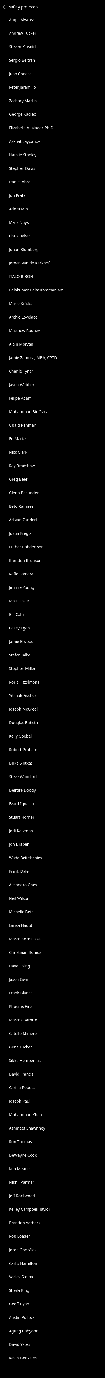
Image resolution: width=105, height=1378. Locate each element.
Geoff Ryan (19, 1303)
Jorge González (22, 1249)
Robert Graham (23, 749)
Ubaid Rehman (22, 425)
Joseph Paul (19, 1101)
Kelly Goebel (20, 736)
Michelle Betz (21, 911)
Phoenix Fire (20, 1006)
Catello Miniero (23, 1033)
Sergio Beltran (22, 60)
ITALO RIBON (21, 276)
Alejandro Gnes (23, 884)
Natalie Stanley (22, 154)
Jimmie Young (21, 587)
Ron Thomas (20, 1141)
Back (4, 7)
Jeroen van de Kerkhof (29, 263)
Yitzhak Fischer (22, 695)
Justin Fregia (20, 533)
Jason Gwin (19, 979)
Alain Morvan (21, 344)
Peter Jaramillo (22, 87)
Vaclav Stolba (21, 1276)
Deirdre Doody (22, 790)
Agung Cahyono (23, 1331)
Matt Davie (19, 601)
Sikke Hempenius (25, 1060)
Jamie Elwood (21, 641)
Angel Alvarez (21, 19)
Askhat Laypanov (24, 141)
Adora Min (18, 209)
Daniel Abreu (21, 181)
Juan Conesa (20, 73)
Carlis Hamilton (23, 1263)
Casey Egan (19, 628)
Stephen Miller (22, 668)
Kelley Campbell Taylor (29, 1209)
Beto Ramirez (21, 506)
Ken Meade (19, 1168)
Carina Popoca (22, 1087)
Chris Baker (19, 236)
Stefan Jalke (19, 655)
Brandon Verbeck (25, 1222)
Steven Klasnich (23, 46)
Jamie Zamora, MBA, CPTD (33, 357)
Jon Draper (19, 844)
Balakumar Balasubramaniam (36, 290)
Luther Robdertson (26, 546)
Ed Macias (18, 438)
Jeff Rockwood (22, 1195)
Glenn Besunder (24, 492)
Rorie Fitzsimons (24, 682)
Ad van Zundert (23, 519)
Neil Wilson (19, 898)
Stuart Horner (21, 817)
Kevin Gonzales (23, 1358)
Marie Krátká (20, 303)
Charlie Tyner (21, 371)
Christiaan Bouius (25, 952)
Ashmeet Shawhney (27, 1128)
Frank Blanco (21, 993)
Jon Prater (18, 195)
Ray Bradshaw (22, 465)
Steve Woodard (23, 776)
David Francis (21, 1074)
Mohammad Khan (25, 1114)
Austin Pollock (22, 1317)
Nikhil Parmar (21, 1182)
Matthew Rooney (24, 330)
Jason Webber (21, 384)
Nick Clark (18, 452)
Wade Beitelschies (25, 857)
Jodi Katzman (21, 830)
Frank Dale (19, 871)
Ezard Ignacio (21, 803)
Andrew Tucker (22, 33)
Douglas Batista (23, 722)
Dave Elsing (19, 966)
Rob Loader (19, 1236)
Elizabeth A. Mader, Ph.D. (31, 127)
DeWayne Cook (23, 1155)
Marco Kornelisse (25, 938)
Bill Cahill (17, 614)
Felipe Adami (21, 398)
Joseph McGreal (23, 709)
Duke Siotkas (21, 763)
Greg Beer (18, 479)
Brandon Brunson (25, 560)
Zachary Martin (23, 100)
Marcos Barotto (23, 1020)
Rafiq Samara (21, 573)
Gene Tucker (20, 1047)
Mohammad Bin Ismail (30, 411)
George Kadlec (22, 114)
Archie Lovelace (23, 317)
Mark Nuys (19, 222)
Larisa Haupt (20, 925)
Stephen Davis (22, 168)
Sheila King (19, 1290)
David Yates (19, 1344)
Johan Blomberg (24, 249)
